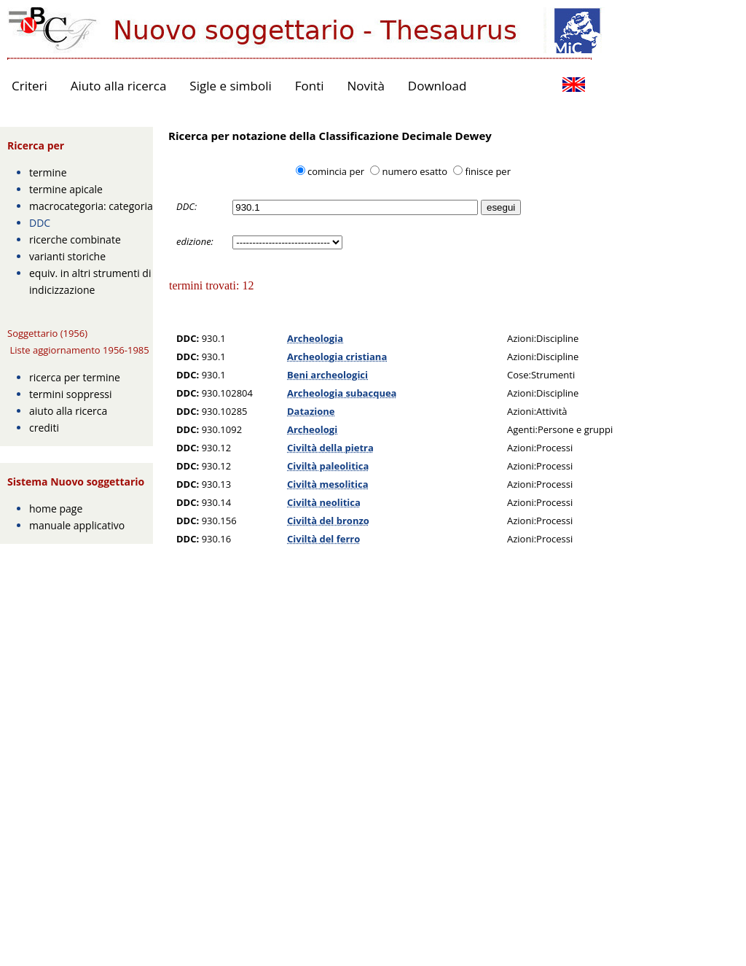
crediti (44, 428)
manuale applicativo (77, 525)
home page (55, 508)
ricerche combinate (75, 239)
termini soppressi (70, 394)
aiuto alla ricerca (68, 411)
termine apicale (66, 189)
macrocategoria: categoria (91, 206)
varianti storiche (67, 256)
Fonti (309, 85)
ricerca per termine (74, 377)
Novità (366, 85)
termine (48, 172)
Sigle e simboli (230, 85)
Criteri (29, 85)
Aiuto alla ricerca (119, 85)
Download (437, 85)
